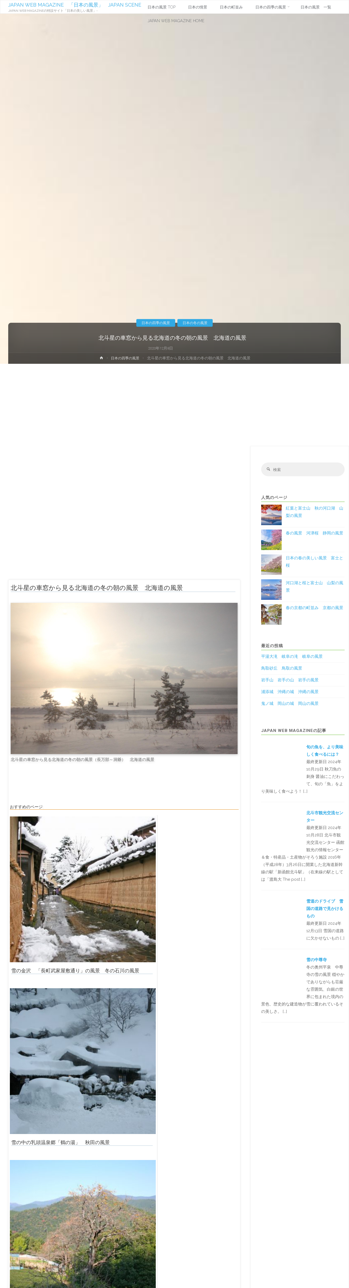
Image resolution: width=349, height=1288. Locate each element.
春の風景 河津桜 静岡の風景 (314, 533)
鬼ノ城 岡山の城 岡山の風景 (290, 704)
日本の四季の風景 (154, 323)
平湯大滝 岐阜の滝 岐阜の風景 (292, 657)
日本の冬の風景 (196, 323)
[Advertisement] (174, 405)
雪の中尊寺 (316, 960)
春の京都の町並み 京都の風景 (314, 608)
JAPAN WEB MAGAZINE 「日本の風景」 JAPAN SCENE (75, 5)
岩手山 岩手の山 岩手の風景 (290, 680)
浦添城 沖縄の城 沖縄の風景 (290, 692)
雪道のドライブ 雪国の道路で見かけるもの (324, 909)
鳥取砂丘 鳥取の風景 (281, 669)
